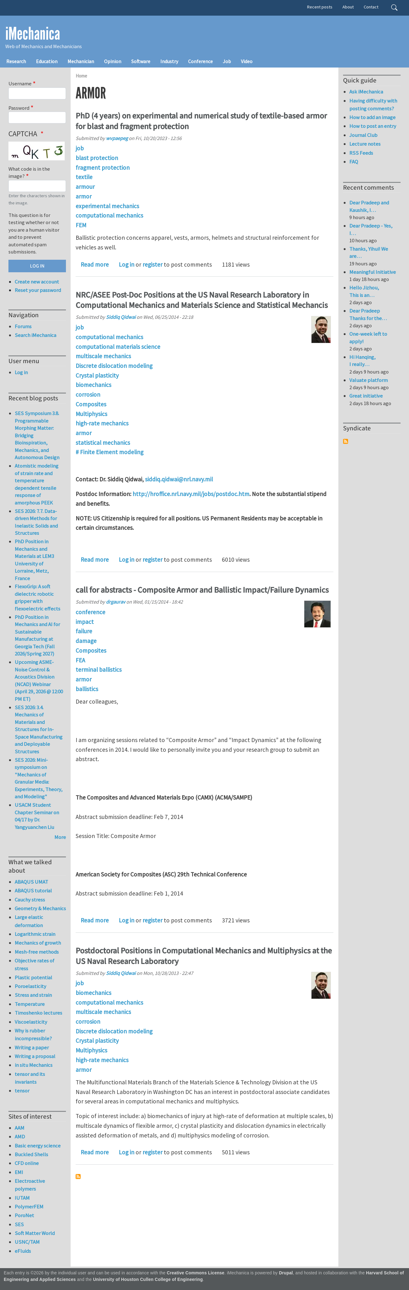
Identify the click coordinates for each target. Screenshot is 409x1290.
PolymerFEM (29, 1206)
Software (140, 61)
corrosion (88, 394)
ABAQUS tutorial (33, 890)
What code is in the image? (29, 172)
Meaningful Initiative (372, 272)
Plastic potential (33, 977)
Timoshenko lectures (38, 1012)
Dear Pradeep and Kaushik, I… (369, 206)
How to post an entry (372, 126)
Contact (371, 7)
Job (227, 61)
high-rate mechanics (102, 423)
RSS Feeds (361, 152)
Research (16, 61)
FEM (81, 225)
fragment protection (103, 167)
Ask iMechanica (366, 91)
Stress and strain (33, 994)
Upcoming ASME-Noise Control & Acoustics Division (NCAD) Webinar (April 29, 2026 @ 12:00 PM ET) (39, 680)
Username (20, 83)
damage (86, 641)
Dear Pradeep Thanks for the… (368, 314)
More (60, 837)
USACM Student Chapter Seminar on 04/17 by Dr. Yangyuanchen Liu (37, 816)
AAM (19, 1127)
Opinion (112, 61)
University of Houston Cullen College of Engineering (148, 1279)
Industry (169, 61)
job (80, 148)
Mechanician (80, 61)
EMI (19, 1172)
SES (19, 1224)
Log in (126, 264)
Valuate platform (368, 380)
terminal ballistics (99, 669)
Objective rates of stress (34, 964)
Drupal (286, 1273)
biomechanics (93, 385)
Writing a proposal (35, 1056)
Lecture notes (365, 143)
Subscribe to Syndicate (345, 441)
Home (81, 76)
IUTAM (22, 1197)
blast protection (97, 158)
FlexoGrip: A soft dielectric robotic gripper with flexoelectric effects (37, 597)
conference (90, 612)
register (152, 264)
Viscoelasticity (31, 1021)
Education (46, 61)
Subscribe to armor (78, 1176)
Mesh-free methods (37, 951)
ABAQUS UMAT (31, 881)
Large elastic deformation (29, 921)
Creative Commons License (196, 1273)
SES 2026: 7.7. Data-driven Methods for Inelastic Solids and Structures (36, 522)
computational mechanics (109, 215)
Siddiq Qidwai (121, 317)
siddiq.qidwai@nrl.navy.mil (179, 479)
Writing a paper (32, 1047)
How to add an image (372, 117)
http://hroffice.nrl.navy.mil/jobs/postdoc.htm (190, 494)
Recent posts (319, 7)
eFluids (23, 1250)
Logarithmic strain (35, 934)
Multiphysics (91, 414)
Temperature (30, 1004)
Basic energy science (38, 1145)
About (348, 7)
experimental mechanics (107, 206)
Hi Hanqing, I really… (362, 361)
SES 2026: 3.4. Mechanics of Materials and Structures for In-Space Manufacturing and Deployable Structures (38, 729)
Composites (91, 404)
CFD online (27, 1163)
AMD (20, 1136)
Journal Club (363, 135)
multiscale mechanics (103, 356)
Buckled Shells (31, 1154)
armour (85, 186)
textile (84, 177)
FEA (80, 660)
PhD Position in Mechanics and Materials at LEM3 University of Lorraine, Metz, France (34, 560)
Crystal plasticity (97, 375)
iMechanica (32, 33)
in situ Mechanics (33, 1065)
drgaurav (115, 602)
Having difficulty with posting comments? (373, 104)
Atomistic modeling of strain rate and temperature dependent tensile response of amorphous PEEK (36, 484)
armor (84, 196)
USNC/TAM (27, 1241)
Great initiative (366, 395)
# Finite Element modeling (109, 452)
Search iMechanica (35, 335)
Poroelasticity (30, 986)
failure (84, 631)
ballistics (87, 689)
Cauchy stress (30, 899)
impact (85, 621)
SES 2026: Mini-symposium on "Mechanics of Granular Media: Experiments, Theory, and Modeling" (38, 778)
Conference (200, 61)
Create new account (37, 281)
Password (18, 107)
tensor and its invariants (30, 1078)
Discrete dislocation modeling (114, 365)
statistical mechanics (103, 442)
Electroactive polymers (30, 1184)
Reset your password (38, 290)
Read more (95, 264)
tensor (22, 1090)
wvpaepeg (117, 138)
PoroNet (24, 1215)
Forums (23, 326)
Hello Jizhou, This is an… (364, 291)
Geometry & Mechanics (40, 908)
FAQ (353, 161)
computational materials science (118, 346)
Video (246, 61)
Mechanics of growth (38, 942)
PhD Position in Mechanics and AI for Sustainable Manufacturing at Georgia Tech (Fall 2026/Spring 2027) (37, 635)
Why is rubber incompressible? (33, 1034)
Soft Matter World (35, 1233)
